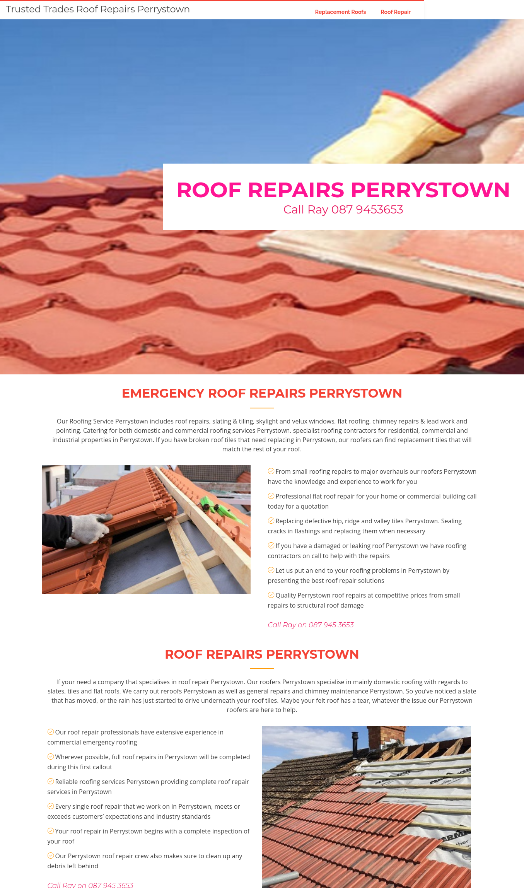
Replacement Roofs (399, 12)
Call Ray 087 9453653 (343, 209)
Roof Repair (454, 12)
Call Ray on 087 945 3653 (311, 660)
